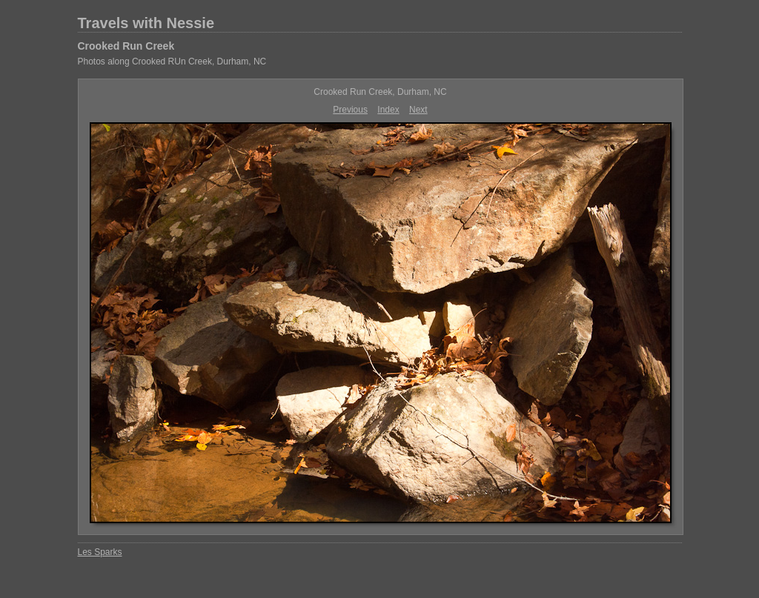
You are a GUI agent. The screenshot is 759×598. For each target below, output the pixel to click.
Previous (350, 109)
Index (388, 109)
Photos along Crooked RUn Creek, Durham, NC (172, 61)
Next (418, 109)
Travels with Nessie (146, 23)
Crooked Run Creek (126, 46)
